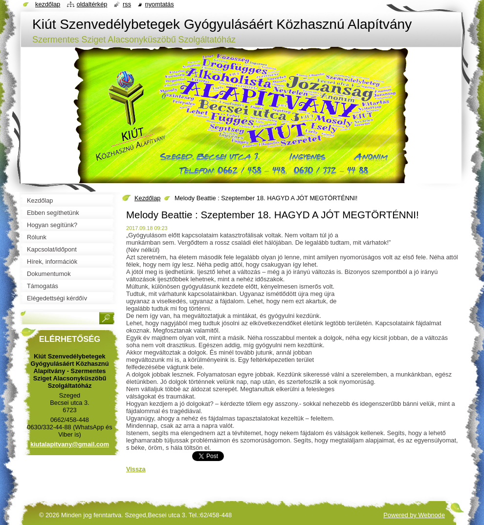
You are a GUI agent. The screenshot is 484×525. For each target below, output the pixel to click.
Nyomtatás (159, 4)
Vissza (136, 469)
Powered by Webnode (414, 515)
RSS (127, 4)
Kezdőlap (147, 198)
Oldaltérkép (92, 4)
